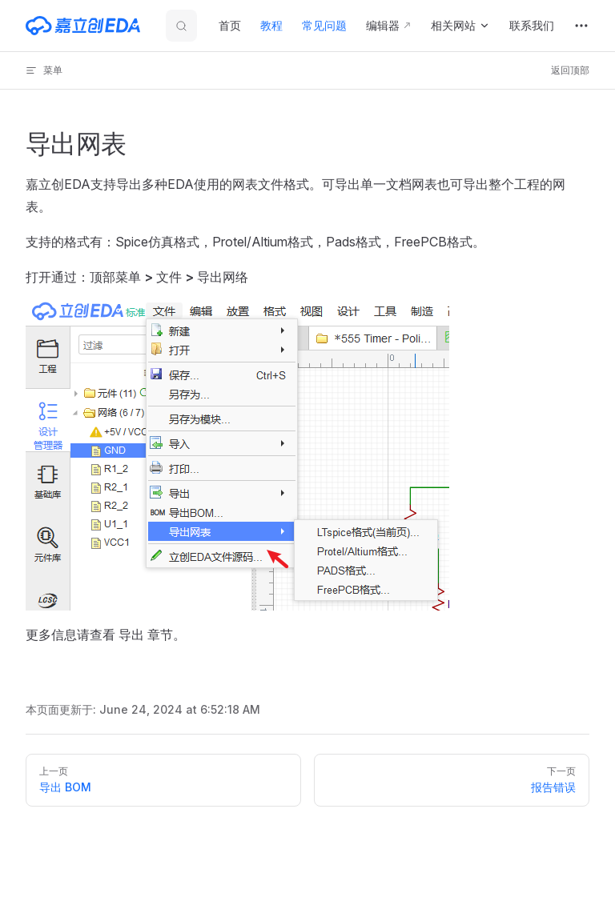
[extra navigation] (581, 25)
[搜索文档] (181, 26)
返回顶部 (570, 70)
